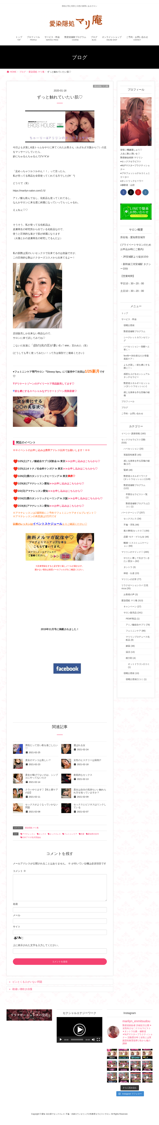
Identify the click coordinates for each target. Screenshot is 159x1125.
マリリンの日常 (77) (131, 579)
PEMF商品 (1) (132, 618)
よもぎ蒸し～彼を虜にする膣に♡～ (137, 366)
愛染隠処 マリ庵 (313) (132, 600)
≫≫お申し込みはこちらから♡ (82, 461)
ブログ (124, 407)
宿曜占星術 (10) (131, 673)
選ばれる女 (79, 745)
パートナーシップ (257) (133, 512)
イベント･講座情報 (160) (133, 433)
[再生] (60, 1039)
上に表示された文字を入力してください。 (36, 945)
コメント (19, 871)
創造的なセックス (83, 775)
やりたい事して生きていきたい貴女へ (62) (137, 559)
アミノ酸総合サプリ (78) (138, 624)
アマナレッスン (28, 834)
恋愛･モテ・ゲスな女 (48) (136, 537)
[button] (79, 1030)
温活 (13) (130, 652)
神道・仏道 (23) (131, 573)
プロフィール (127, 401)
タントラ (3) (130, 567)
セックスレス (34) (132, 518)
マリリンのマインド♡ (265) (135, 552)
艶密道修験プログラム (134, 331)
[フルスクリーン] (98, 1039)
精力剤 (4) (131, 658)
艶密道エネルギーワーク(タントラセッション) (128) (137, 477)
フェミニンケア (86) (135, 630)
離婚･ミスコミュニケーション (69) (136, 544)
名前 (15, 904)
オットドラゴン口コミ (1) (139, 665)
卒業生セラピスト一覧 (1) (137, 496)
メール (16, 915)
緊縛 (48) (128, 470)
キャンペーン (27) (132, 606)
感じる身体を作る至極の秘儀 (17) (137, 462)
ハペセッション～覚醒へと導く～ (137, 348)
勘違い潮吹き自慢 (22, 989)
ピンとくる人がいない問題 (27, 981)
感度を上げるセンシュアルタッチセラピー (137, 375)
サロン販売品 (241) (133, 612)
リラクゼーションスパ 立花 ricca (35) (134, 587)
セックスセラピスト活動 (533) (133, 441)
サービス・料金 (129, 319)
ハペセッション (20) (133, 448)
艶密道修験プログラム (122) (134, 486)
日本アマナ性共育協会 (31, 837)
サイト (16, 926)
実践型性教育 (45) (132, 455)
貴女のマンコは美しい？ (38, 760)
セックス (42, 834)
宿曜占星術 (129, 325)
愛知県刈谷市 (93, 834)
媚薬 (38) (130, 646)
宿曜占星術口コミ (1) (136, 679)
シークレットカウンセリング (137, 339)
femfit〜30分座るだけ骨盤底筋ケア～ (136, 357)
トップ (124, 313)
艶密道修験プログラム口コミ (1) (138, 505)
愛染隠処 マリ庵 (101, 86)
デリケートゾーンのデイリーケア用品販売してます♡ (44, 383)
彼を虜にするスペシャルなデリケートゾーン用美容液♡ (46, 391)
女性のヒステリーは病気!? (87, 760)
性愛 (82, 834)
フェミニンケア (70, 834)
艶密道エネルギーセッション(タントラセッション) (137, 384)
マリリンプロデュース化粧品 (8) (138, 638)
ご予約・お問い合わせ (132, 413)
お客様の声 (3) (131, 594)
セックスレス (55, 834)
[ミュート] (93, 1039)
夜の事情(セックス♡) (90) (136, 530)
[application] (79, 1030)
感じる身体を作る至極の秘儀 (137, 394)
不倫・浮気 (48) (131, 524)
